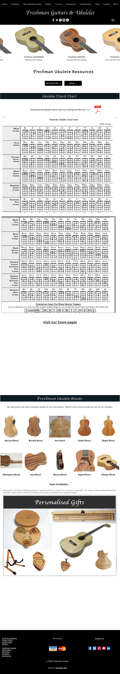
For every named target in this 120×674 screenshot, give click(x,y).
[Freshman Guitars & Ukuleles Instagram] (99, 648)
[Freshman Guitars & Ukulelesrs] (60, 20)
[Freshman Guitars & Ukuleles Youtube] (104, 648)
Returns (5, 644)
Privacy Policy (7, 640)
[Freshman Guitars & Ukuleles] (53, 20)
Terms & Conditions (9, 638)
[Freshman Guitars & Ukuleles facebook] (90, 648)
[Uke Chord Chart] (53, 83)
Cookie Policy (7, 642)
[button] (114, 20)
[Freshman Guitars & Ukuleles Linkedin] (108, 648)
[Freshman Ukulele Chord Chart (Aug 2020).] (98, 110)
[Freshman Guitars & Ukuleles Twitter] (94, 648)
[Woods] (73, 83)
